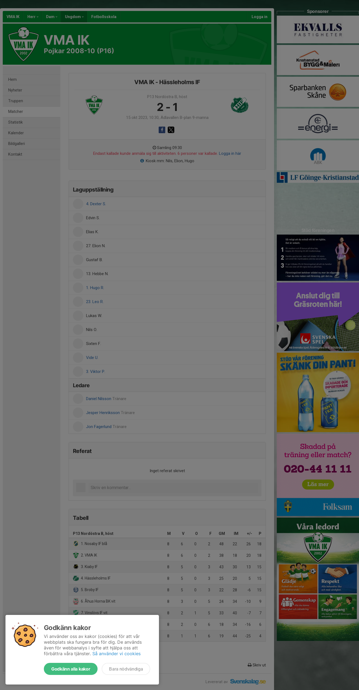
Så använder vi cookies (116, 653)
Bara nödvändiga (126, 669)
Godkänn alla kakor (70, 669)
